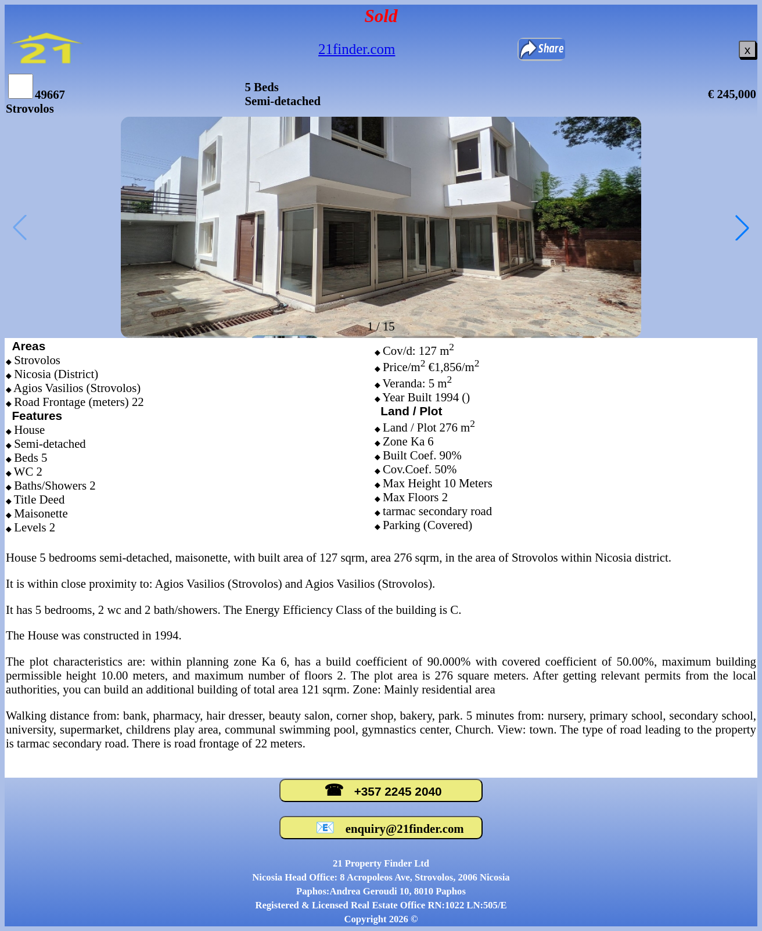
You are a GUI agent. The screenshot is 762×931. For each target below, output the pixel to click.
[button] (742, 227)
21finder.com (356, 49)
